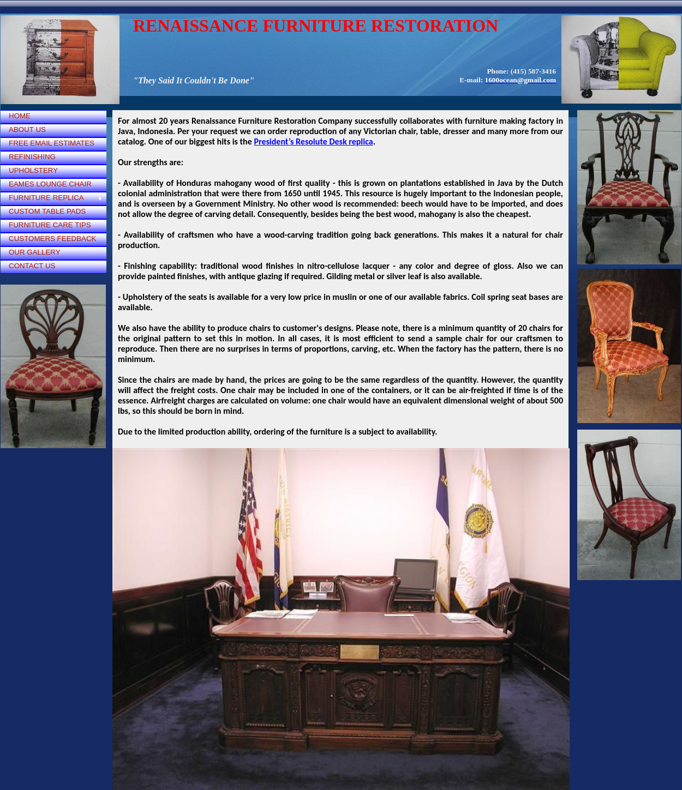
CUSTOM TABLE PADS (47, 211)
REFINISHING (32, 157)
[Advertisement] (55, 501)
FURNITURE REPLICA (46, 198)
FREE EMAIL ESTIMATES (51, 143)
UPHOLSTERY (33, 170)
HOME (20, 116)
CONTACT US (32, 266)
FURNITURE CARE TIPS (50, 225)
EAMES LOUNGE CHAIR (50, 184)
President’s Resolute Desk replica (313, 141)
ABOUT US (27, 129)
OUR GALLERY (35, 252)
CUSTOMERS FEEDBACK (52, 238)
